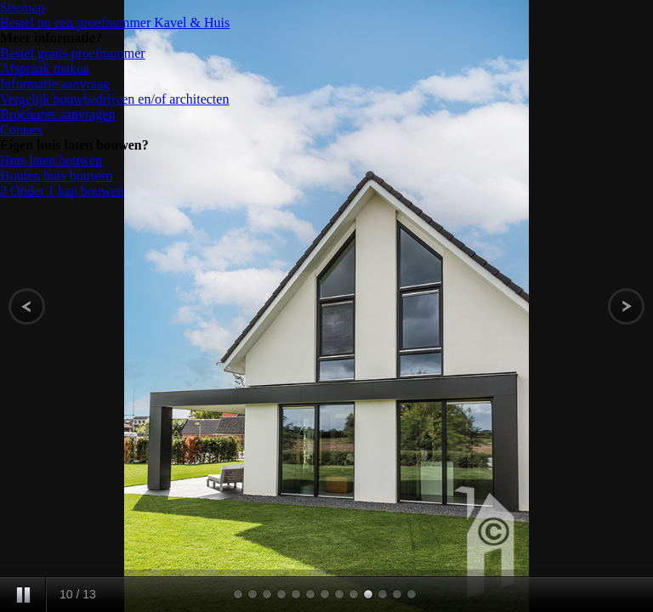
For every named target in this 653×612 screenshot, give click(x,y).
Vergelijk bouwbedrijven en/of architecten (114, 99)
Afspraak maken (44, 68)
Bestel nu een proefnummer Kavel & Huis (115, 22)
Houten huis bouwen (56, 175)
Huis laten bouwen (51, 160)
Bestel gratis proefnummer (72, 53)
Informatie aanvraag (55, 83)
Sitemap (22, 7)
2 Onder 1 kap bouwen (62, 191)
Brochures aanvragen (58, 114)
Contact (21, 129)
